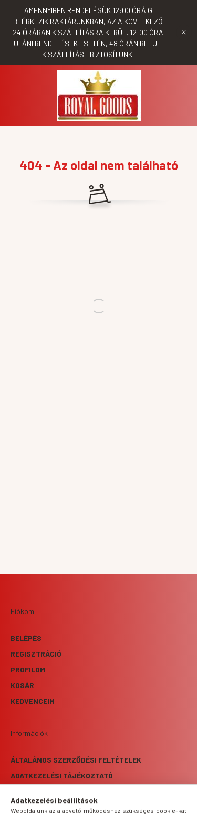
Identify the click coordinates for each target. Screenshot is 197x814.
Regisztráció (36, 653)
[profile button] (111, 800)
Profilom (28, 669)
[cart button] (138, 800)
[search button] (85, 800)
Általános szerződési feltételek (76, 759)
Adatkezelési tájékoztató (62, 775)
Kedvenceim (33, 700)
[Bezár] (184, 32)
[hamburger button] (59, 800)
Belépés (26, 637)
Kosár (22, 685)
